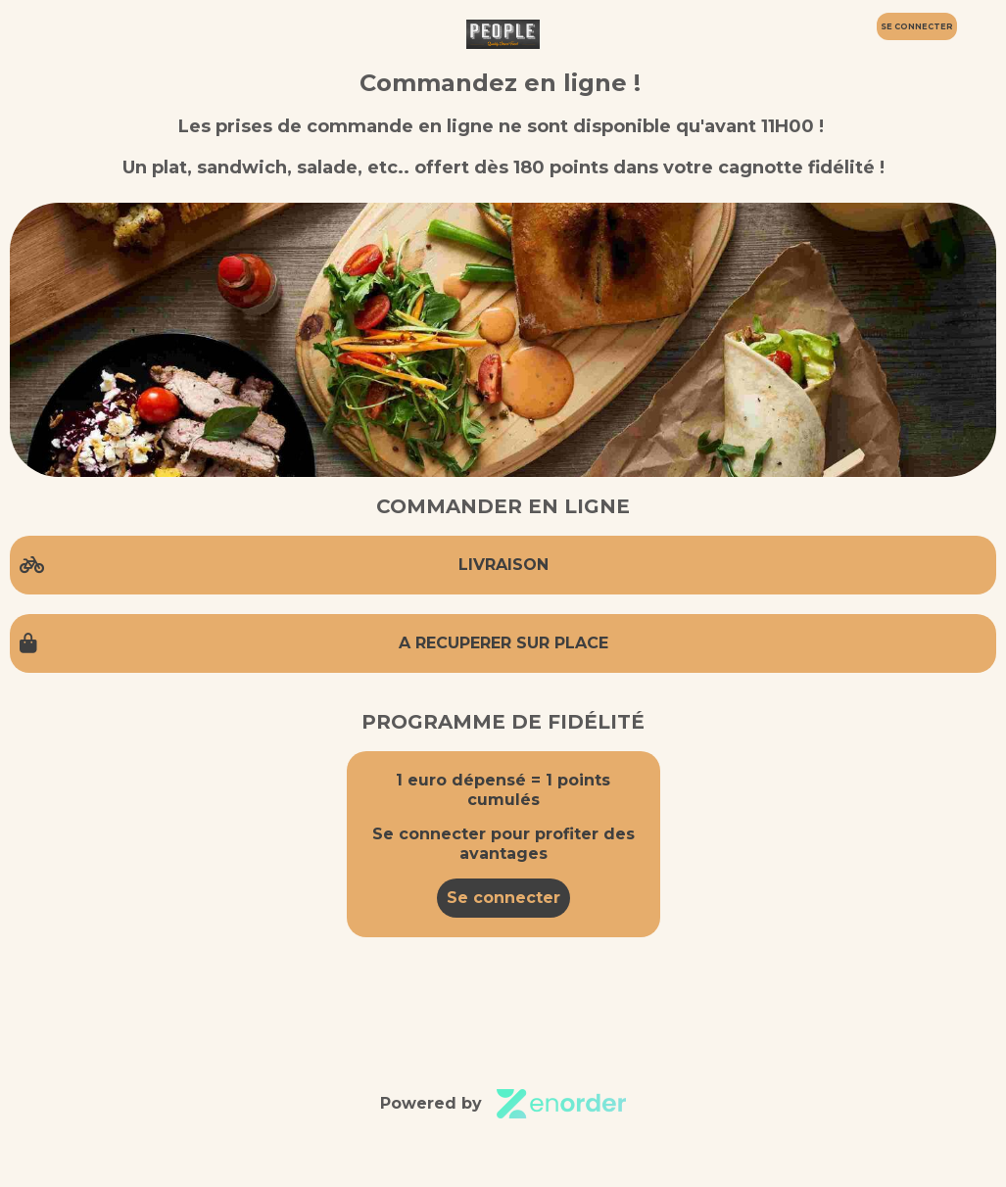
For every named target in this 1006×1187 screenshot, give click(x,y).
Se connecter (503, 897)
